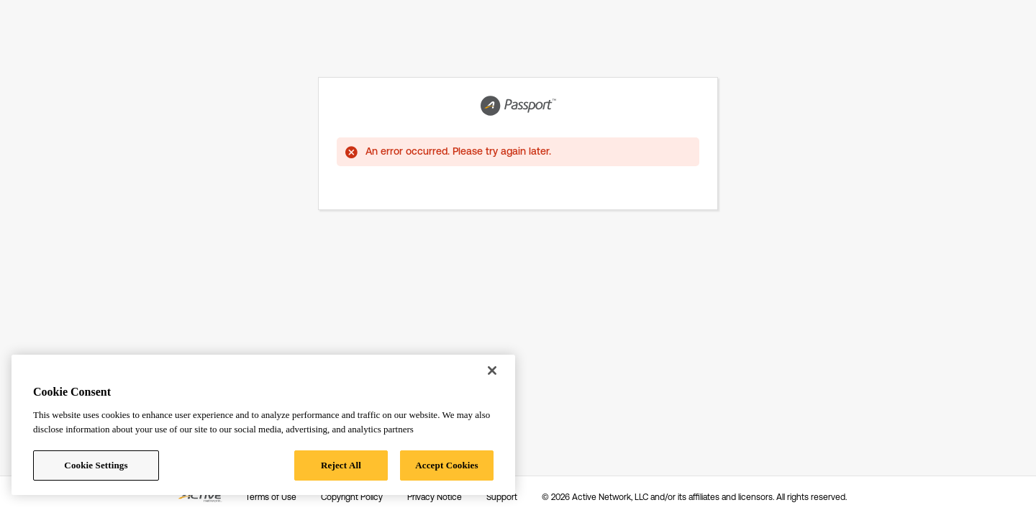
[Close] (492, 370)
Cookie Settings (95, 465)
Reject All (341, 465)
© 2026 (694, 497)
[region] (263, 425)
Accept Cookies (446, 465)
